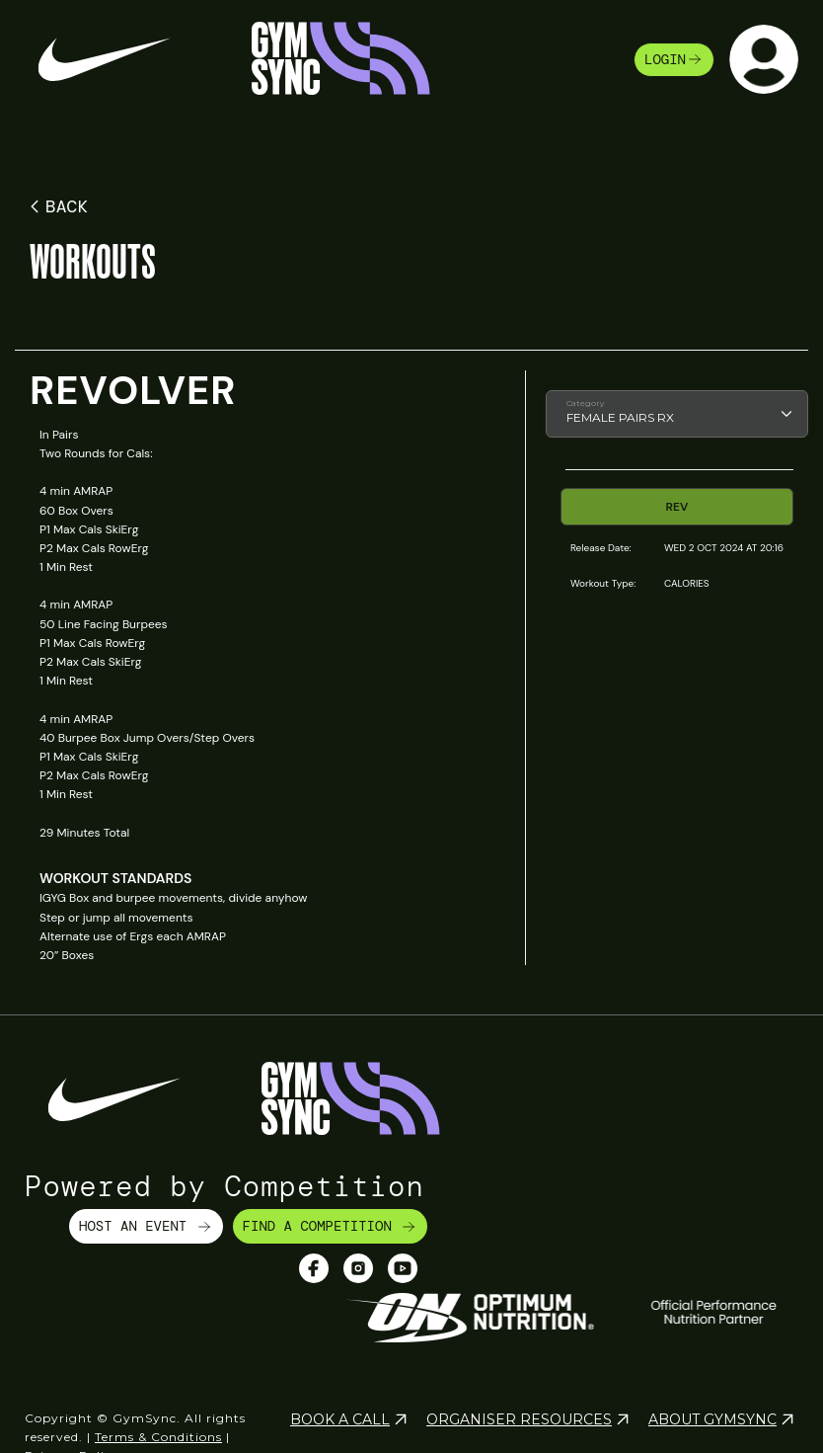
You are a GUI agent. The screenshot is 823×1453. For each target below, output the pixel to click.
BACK (56, 206)
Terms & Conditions (158, 1436)
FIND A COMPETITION (330, 1226)
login (674, 59)
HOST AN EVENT (146, 1226)
